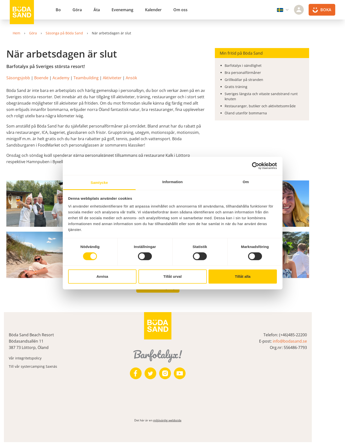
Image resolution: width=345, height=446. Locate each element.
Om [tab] (246, 181)
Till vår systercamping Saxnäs (45, 366)
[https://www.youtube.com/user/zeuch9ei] (194, 373)
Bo (58, 9)
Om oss (180, 9)
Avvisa (102, 276)
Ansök (146, 77)
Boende (56, 77)
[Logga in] (299, 10)
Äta (97, 9)
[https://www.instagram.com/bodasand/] (180, 373)
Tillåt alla (243, 276)
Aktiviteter (127, 77)
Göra (77, 9)
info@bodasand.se (307, 341)
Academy (76, 77)
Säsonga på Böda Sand (73, 33)
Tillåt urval (172, 276)
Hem (25, 33)
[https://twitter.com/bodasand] (165, 373)
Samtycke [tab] (99, 182)
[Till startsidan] (22, 12)
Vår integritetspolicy (37, 358)
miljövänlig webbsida (182, 420)
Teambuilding (101, 77)
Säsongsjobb (33, 77)
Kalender (153, 9)
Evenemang (122, 9)
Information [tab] (172, 181)
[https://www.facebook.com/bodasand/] (151, 373)
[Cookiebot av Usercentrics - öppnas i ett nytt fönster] (255, 165)
